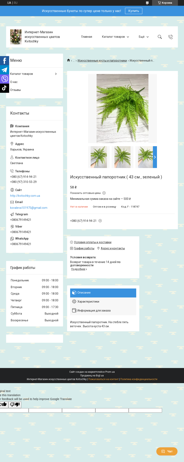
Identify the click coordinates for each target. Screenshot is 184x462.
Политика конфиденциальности (138, 379)
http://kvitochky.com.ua (25, 195)
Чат (167, 451)
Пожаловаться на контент (103, 379)
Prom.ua (110, 371)
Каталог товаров (113, 36)
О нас (13, 82)
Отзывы (15, 90)
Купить (133, 11)
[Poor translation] (14, 404)
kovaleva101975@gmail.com (28, 207)
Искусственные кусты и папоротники (102, 60)
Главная (86, 36)
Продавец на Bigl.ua (92, 375)
